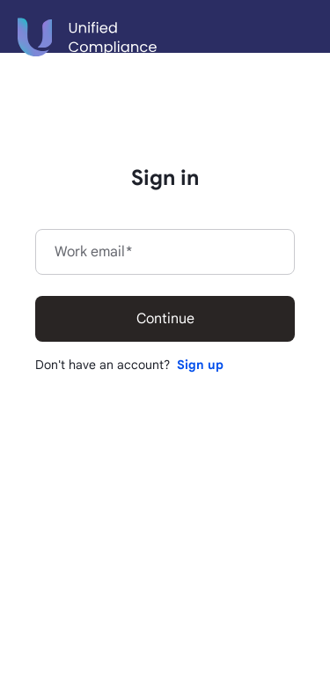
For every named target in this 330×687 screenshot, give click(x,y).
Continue (165, 319)
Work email (93, 252)
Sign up (200, 365)
